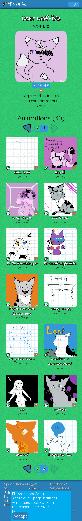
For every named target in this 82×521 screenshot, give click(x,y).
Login (74, 4)
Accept (20, 516)
